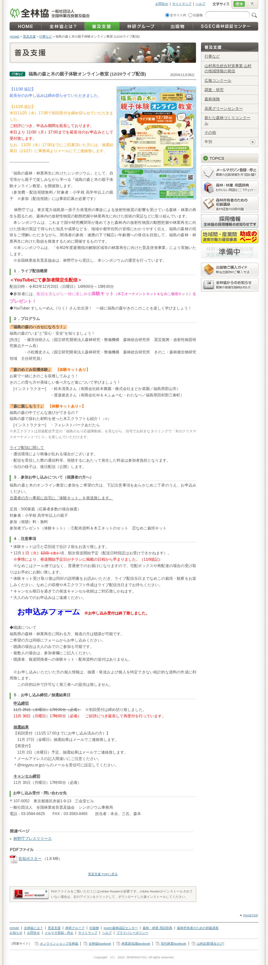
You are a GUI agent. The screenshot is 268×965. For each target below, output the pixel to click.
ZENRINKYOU (136, 957)
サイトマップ (181, 3)
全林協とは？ (33, 928)
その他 (210, 132)
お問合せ (161, 3)
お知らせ (16, 932)
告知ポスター (30, 858)
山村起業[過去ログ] (210, 943)
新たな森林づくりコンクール (227, 120)
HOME (14, 36)
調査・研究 (214, 90)
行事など (45, 36)
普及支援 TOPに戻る (103, 874)
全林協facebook (100, 943)
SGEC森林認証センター (121, 928)
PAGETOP (250, 915)
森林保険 (212, 99)
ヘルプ (200, 3)
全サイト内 (178, 15)
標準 (238, 4)
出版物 (198, 15)
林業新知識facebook (136, 943)
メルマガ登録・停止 (59, 932)
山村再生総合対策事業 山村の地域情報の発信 (228, 69)
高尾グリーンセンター (224, 108)
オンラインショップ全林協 (59, 943)
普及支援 (29, 36)
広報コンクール (218, 80)
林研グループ (75, 928)
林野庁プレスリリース (32, 838)
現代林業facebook (173, 943)
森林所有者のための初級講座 (198, 928)
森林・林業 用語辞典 (157, 928)
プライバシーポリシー (132, 932)
